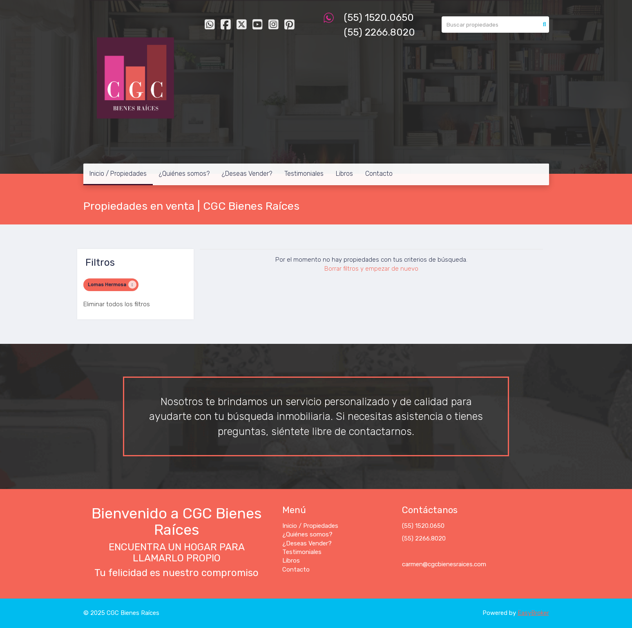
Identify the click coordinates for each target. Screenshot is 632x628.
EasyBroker (533, 613)
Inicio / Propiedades (118, 173)
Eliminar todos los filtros (116, 304)
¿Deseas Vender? (247, 173)
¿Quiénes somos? (184, 173)
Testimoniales (304, 173)
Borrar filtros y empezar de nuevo (371, 268)
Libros (344, 173)
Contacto (379, 173)
